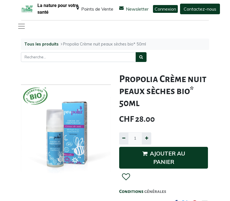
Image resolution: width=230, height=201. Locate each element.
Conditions (131, 191)
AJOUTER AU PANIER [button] (163, 157)
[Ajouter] (146, 138)
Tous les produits (41, 44)
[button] (126, 177)
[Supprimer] (123, 138)
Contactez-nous (200, 9)
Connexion (165, 9)
